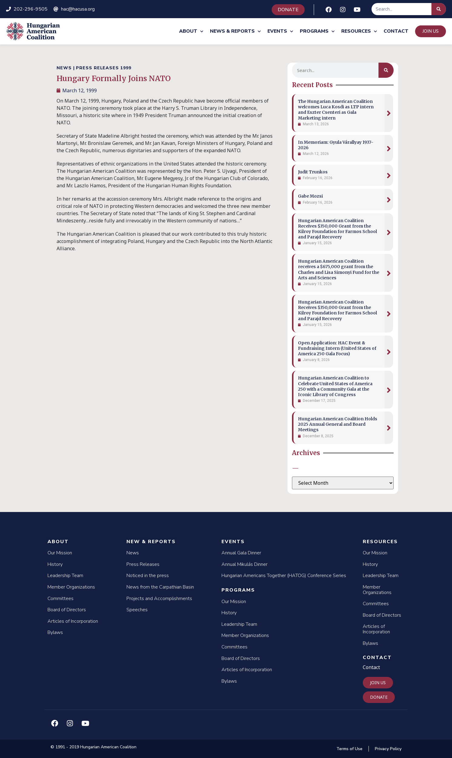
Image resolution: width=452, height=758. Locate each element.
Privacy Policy (388, 749)
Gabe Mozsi (310, 196)
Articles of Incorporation (72, 621)
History (55, 564)
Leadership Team (65, 575)
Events (280, 31)
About (191, 31)
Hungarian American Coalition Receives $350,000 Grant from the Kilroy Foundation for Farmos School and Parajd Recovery (337, 229)
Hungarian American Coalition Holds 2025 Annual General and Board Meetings (337, 424)
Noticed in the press (147, 575)
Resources (359, 31)
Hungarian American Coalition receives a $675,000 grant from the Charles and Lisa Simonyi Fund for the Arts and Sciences (338, 269)
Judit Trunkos (313, 172)
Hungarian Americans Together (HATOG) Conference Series (283, 575)
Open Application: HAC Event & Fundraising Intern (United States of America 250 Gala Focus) (337, 348)
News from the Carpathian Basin (160, 587)
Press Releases (142, 564)
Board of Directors (66, 609)
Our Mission (59, 553)
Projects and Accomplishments (159, 598)
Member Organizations (71, 587)
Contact (396, 31)
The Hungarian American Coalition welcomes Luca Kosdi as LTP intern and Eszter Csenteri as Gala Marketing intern (336, 110)
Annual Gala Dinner (241, 553)
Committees (60, 598)
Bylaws (55, 632)
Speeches (137, 609)
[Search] (438, 9)
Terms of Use (349, 749)
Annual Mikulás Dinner (244, 564)
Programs (317, 31)
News (132, 553)
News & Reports (235, 31)
